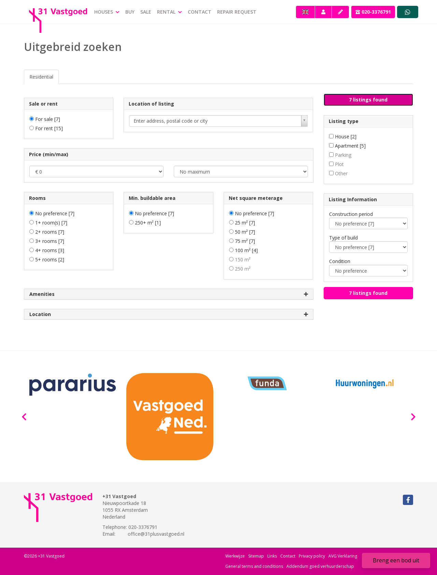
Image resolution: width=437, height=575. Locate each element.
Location (168, 314)
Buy (130, 12)
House (345, 136)
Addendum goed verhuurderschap (320, 566)
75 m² (245, 241)
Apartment (350, 145)
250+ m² (148, 222)
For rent (49, 128)
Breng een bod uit (396, 560)
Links (272, 556)
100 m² (246, 250)
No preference (54, 213)
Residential (41, 76)
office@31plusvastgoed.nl (156, 534)
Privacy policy (312, 556)
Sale (145, 12)
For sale (47, 119)
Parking (343, 155)
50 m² (245, 232)
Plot (339, 164)
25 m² (245, 222)
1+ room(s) (51, 222)
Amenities (168, 294)
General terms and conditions (254, 566)
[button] (368, 100)
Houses (106, 12)
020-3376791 (373, 12)
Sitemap (256, 556)
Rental (169, 12)
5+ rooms (49, 259)
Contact (199, 12)
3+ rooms (49, 241)
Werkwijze (235, 556)
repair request (236, 12)
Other (341, 173)
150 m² (243, 259)
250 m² (243, 268)
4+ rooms (49, 250)
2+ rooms (49, 232)
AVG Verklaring (342, 556)
